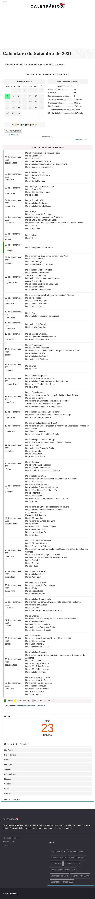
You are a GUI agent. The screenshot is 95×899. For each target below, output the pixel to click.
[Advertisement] (47, 27)
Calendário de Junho (80, 876)
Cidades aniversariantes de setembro (30, 706)
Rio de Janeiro (10, 755)
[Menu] (4, 2)
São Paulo (8, 750)
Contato (6, 845)
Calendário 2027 (75, 852)
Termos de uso (8, 842)
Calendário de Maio (59, 876)
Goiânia (7, 793)
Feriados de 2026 (58, 858)
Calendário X (12, 893)
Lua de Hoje (56, 864)
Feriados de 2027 (77, 858)
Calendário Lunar (72, 864)
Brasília (7, 760)
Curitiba (7, 784)
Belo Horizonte (10, 774)
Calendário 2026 (58, 852)
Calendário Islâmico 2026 (62, 882)
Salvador (8, 769)
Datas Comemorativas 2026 (63, 870)
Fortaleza (8, 765)
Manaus (7, 779)
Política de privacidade (11, 838)
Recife (6, 789)
